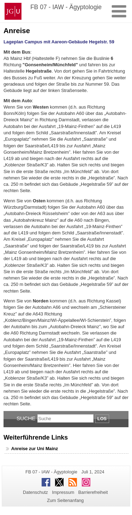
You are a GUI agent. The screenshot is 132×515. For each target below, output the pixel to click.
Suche (26, 418)
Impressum (63, 492)
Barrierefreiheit (93, 492)
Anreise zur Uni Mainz (34, 448)
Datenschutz (35, 492)
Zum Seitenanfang (65, 500)
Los (102, 418)
